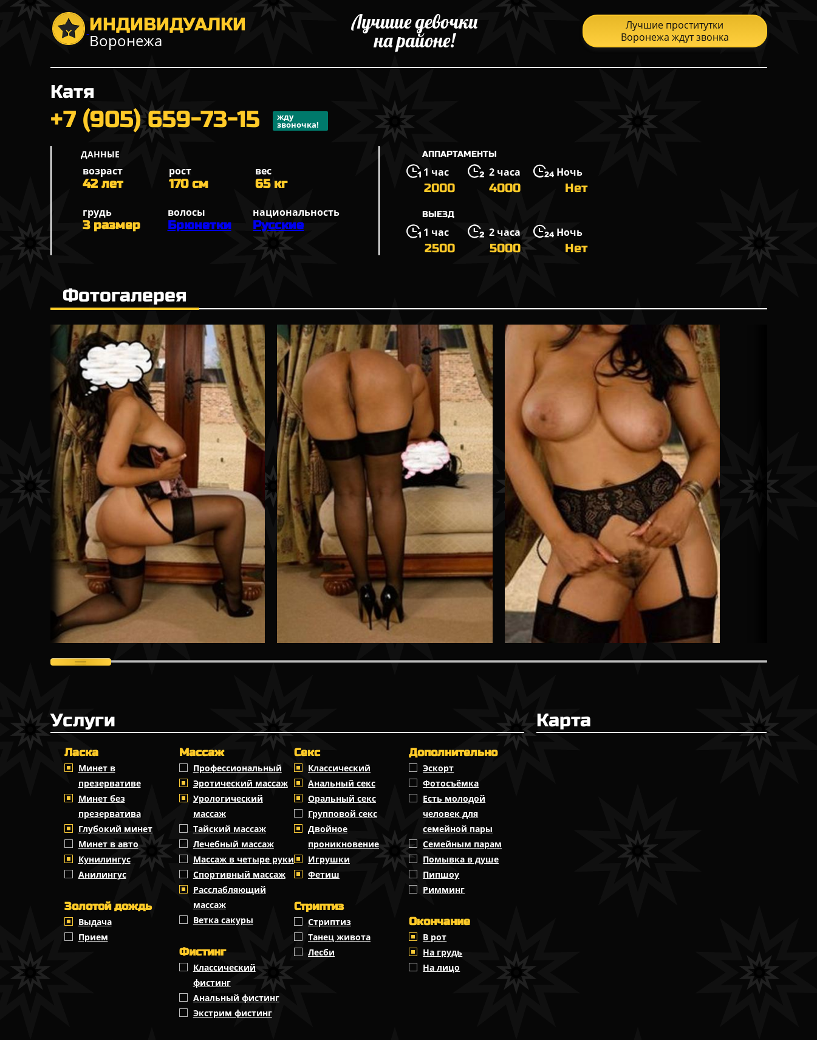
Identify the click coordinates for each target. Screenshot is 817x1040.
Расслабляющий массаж (229, 897)
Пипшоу (441, 874)
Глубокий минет (115, 829)
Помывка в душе (461, 859)
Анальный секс (341, 783)
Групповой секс (342, 813)
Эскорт (438, 768)
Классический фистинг (224, 975)
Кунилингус (104, 859)
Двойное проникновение (343, 836)
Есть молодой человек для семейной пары (458, 814)
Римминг (444, 889)
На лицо (441, 967)
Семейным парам (462, 844)
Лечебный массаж (233, 844)
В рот (434, 937)
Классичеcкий (339, 768)
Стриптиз (329, 922)
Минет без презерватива (109, 806)
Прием (93, 937)
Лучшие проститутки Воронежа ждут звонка (675, 31)
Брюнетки (199, 225)
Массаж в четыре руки (243, 859)
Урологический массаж (228, 806)
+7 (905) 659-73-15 (189, 121)
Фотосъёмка (451, 783)
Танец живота (339, 937)
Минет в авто (108, 844)
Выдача (95, 922)
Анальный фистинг (236, 998)
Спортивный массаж (239, 874)
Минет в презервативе (109, 775)
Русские (278, 225)
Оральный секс (342, 798)
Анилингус (102, 874)
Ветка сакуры (223, 920)
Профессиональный (237, 768)
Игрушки (329, 859)
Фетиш (324, 874)
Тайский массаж (229, 829)
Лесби (321, 952)
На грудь (442, 952)
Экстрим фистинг (232, 1013)
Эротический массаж (240, 783)
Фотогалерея (125, 295)
